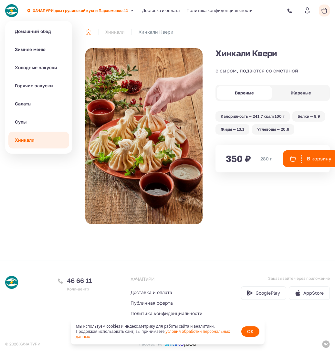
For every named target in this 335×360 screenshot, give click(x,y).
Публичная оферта (152, 303)
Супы (20, 122)
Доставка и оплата (161, 10)
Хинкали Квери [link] (156, 32)
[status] (168, 331)
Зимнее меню (30, 49)
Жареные (301, 92)
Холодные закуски (36, 67)
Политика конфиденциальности (219, 10)
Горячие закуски (34, 85)
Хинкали (25, 140)
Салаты (23, 103)
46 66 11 (79, 280)
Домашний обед (33, 31)
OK (250, 331)
